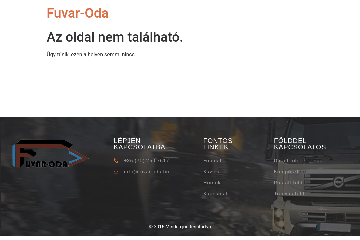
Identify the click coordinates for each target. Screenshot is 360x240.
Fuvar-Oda (78, 13)
